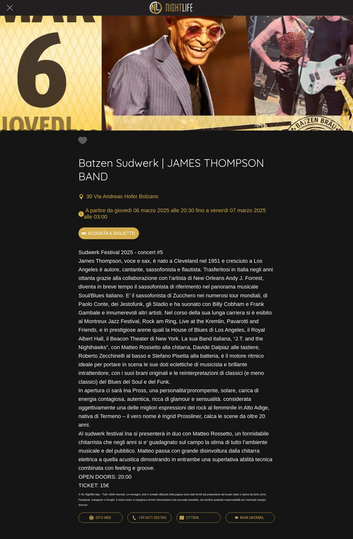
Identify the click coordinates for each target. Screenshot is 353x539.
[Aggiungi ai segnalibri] (81, 140)
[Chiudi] (10, 8)
